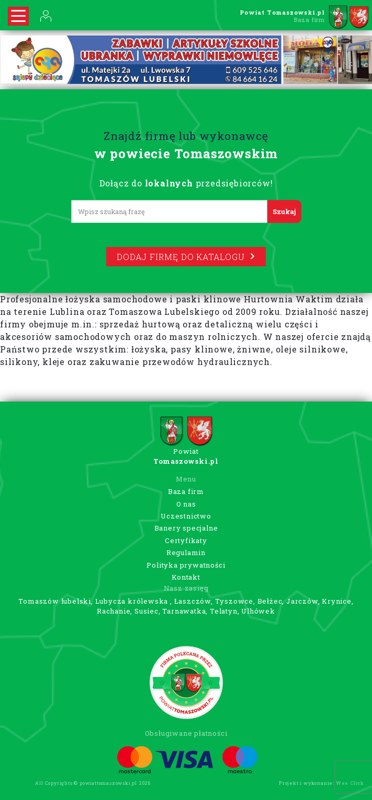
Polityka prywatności (185, 565)
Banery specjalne (186, 528)
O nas (186, 504)
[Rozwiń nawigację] (18, 16)
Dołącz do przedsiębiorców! (186, 183)
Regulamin (186, 552)
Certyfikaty (186, 540)
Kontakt (186, 577)
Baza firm (186, 491)
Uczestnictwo (186, 516)
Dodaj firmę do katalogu (186, 256)
